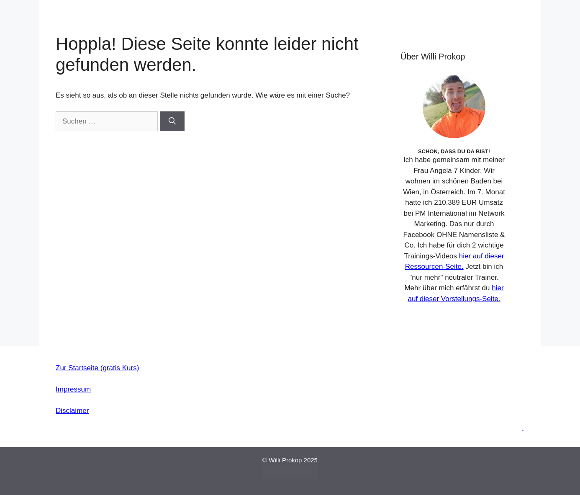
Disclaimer (72, 411)
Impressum (73, 389)
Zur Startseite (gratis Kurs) (97, 368)
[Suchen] (172, 121)
